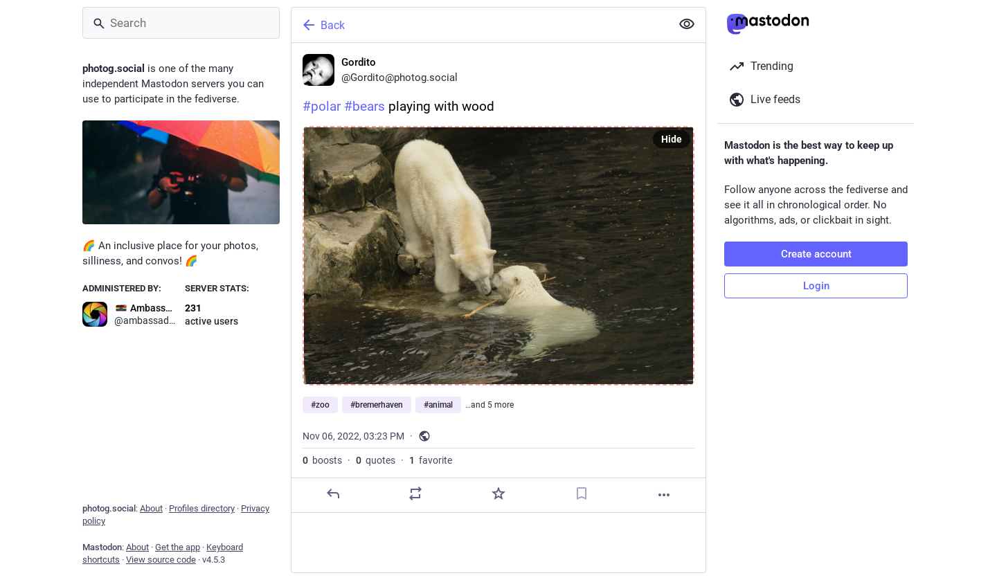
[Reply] (333, 493)
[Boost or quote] (415, 493)
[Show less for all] (687, 24)
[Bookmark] (581, 493)
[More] (664, 495)
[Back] (479, 25)
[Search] (181, 23)
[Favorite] (498, 493)
